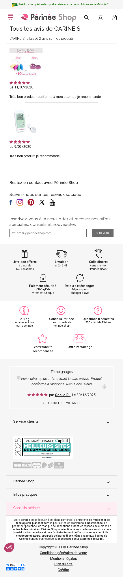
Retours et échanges (80, 286)
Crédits (63, 570)
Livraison (61, 262)
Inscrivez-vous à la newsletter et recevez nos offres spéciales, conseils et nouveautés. (59, 221)
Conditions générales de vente (63, 553)
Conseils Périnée (61, 319)
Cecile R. (62, 395)
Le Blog (24, 319)
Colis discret (98, 262)
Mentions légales (63, 558)
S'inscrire (102, 232)
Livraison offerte (25, 262)
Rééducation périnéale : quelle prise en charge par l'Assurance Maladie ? (63, 4)
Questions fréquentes (98, 319)
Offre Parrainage (80, 347)
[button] (9, 547)
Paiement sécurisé (42, 286)
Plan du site (63, 564)
